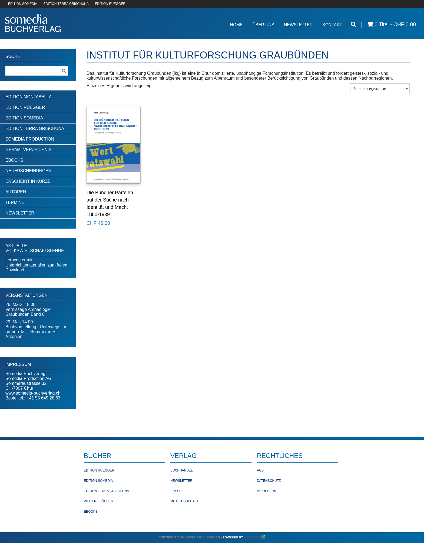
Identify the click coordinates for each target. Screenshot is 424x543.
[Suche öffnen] (353, 24)
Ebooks (14, 160)
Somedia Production (29, 139)
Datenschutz (269, 481)
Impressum (267, 491)
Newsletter (298, 24)
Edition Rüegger (25, 107)
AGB (260, 470)
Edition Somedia (24, 118)
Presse (177, 491)
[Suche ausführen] (64, 70)
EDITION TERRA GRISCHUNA (66, 4)
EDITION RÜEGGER (110, 4)
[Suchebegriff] (36, 71)
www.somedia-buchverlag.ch (33, 393)
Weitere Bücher (98, 501)
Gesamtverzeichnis (28, 149)
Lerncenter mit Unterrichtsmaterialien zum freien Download (36, 265)
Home (236, 24)
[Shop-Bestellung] (380, 88)
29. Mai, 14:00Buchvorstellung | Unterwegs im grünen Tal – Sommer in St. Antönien (35, 329)
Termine (14, 202)
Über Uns (263, 24)
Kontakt (332, 24)
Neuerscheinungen (28, 170)
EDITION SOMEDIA (22, 4)
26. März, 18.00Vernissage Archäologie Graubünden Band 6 (28, 309)
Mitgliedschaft (184, 501)
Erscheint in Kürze (28, 181)
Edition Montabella (28, 97)
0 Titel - (391, 24)
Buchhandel (181, 470)
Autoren (15, 192)
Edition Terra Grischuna (34, 128)
